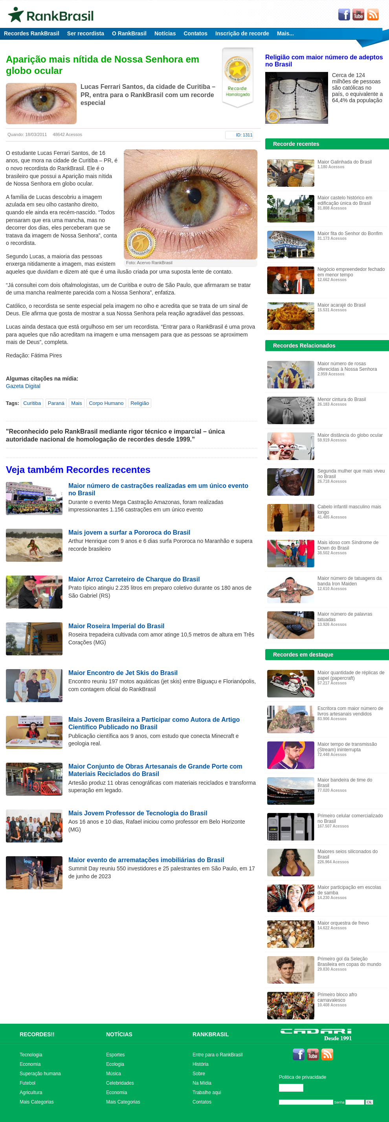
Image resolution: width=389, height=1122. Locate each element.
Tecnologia (31, 1055)
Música (113, 1073)
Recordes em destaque (303, 654)
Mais (76, 403)
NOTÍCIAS (119, 1034)
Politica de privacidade (302, 1077)
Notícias (165, 33)
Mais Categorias (37, 1102)
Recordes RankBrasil (31, 33)
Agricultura (31, 1092)
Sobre (199, 1073)
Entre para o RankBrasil (217, 1055)
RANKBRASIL (211, 1034)
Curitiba (32, 403)
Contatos (195, 33)
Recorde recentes (296, 144)
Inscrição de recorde (242, 33)
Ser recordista (85, 33)
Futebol (27, 1083)
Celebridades (120, 1083)
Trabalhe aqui (207, 1092)
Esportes (115, 1055)
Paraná (56, 403)
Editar (294, 1088)
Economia (30, 1064)
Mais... (285, 33)
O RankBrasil (129, 33)
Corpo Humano (106, 403)
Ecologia (115, 1064)
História (201, 1064)
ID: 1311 (244, 134)
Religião (139, 403)
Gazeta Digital (23, 386)
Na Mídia (202, 1083)
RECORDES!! (37, 1034)
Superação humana (40, 1073)
